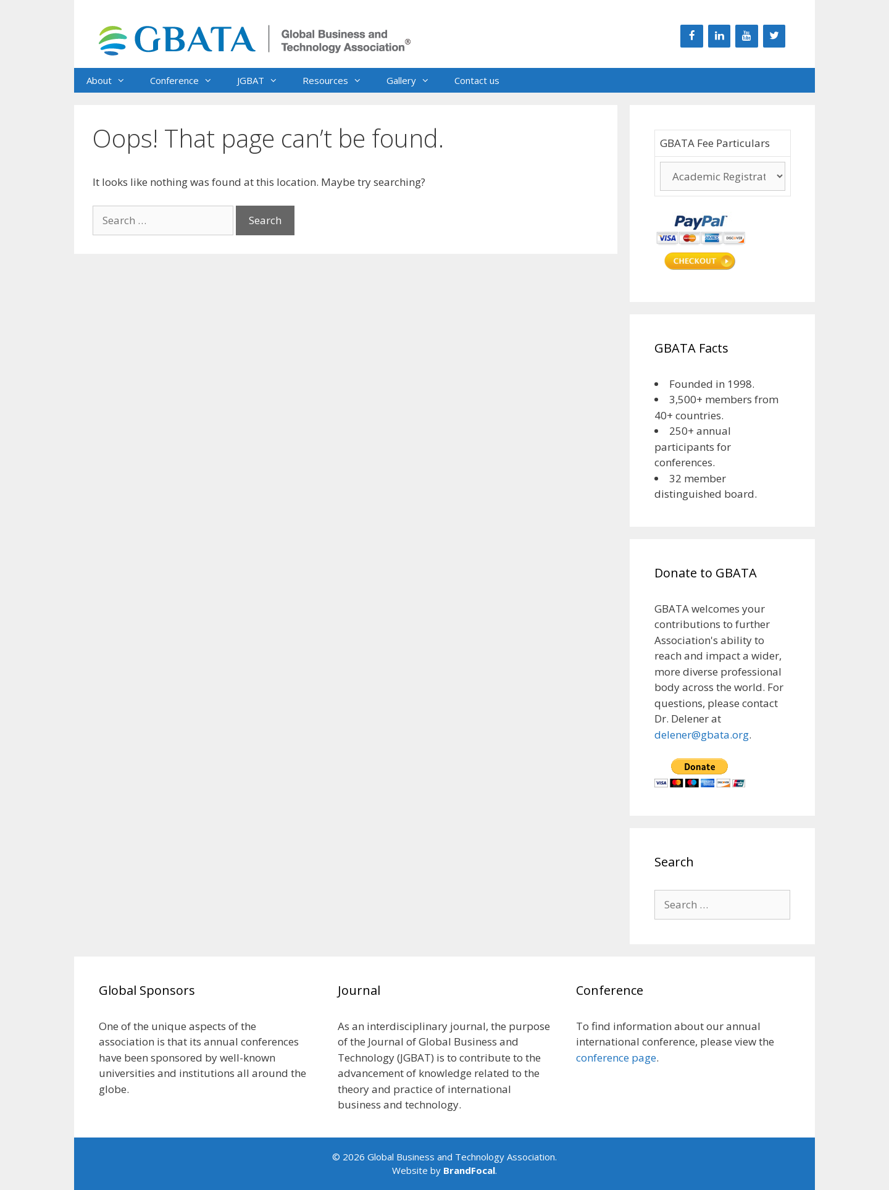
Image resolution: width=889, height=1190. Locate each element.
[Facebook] (691, 36)
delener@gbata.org (701, 734)
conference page (616, 1057)
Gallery (414, 80)
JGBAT (263, 80)
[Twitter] (774, 36)
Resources (338, 80)
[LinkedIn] (719, 36)
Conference (187, 80)
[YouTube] (746, 36)
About (112, 80)
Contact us (476, 80)
